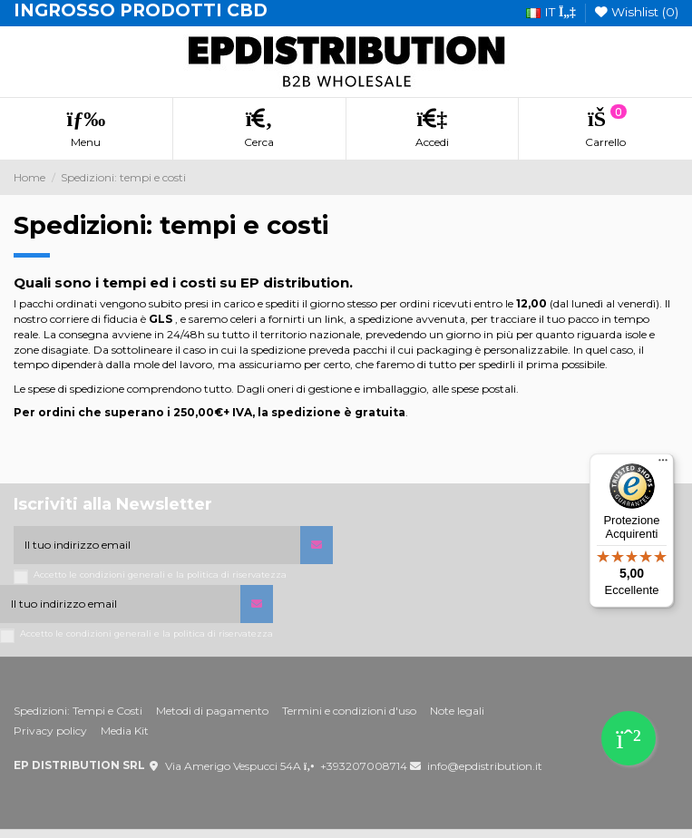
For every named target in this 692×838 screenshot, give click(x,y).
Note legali (457, 710)
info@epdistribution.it (484, 766)
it (551, 12)
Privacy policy (50, 730)
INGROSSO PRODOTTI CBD (141, 10)
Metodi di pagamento (212, 710)
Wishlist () (636, 12)
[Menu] (663, 464)
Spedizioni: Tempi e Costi (78, 710)
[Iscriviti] (316, 545)
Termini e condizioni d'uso (349, 710)
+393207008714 (363, 766)
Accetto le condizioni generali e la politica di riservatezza (160, 575)
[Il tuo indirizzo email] (157, 545)
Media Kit (125, 730)
